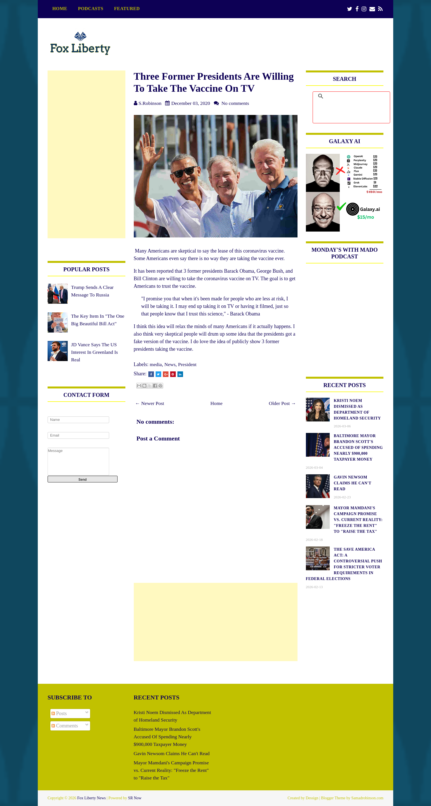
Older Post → (282, 403)
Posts (59, 713)
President (188, 364)
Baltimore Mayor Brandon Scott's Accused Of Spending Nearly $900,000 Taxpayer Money (168, 736)
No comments (236, 103)
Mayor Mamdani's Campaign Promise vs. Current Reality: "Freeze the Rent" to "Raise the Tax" (172, 770)
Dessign (312, 798)
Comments (64, 726)
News (170, 364)
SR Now (135, 798)
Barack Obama (239, 271)
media (156, 364)
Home (59, 8)
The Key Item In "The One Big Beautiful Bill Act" (94, 323)
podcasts (90, 8)
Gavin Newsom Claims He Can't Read (172, 753)
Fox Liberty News (91, 798)
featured (127, 8)
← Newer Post (150, 403)
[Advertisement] (216, 622)
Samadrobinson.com (367, 798)
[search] (358, 96)
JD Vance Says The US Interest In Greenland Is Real (95, 359)
